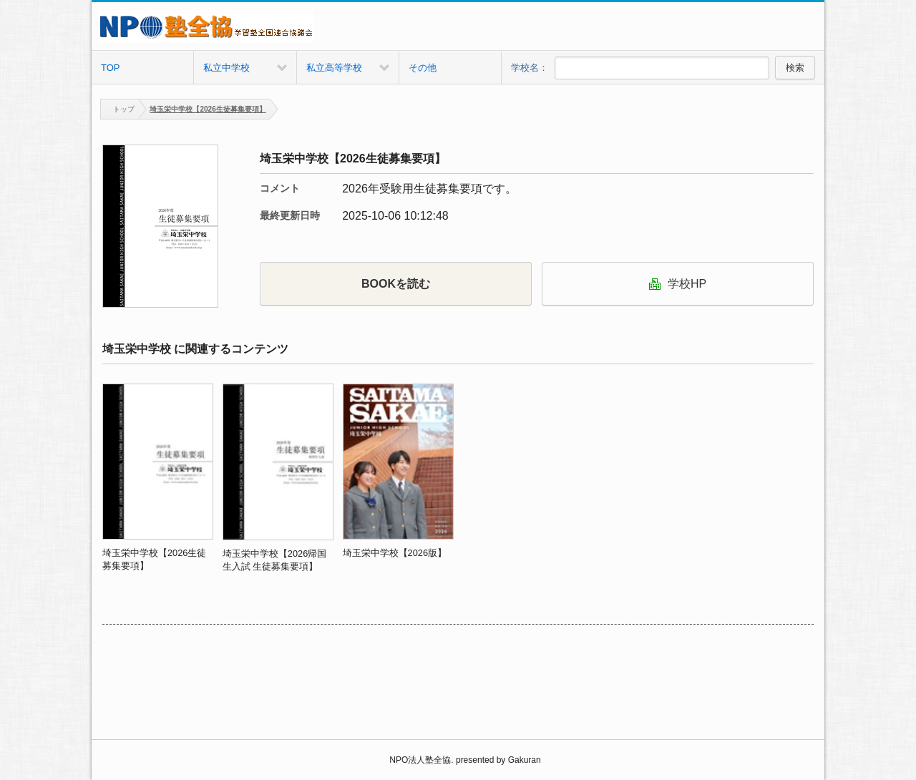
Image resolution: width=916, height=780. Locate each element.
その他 (423, 67)
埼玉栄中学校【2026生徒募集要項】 (207, 109)
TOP (110, 67)
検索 (795, 67)
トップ (117, 109)
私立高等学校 (334, 67)
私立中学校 (226, 67)
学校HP (677, 284)
